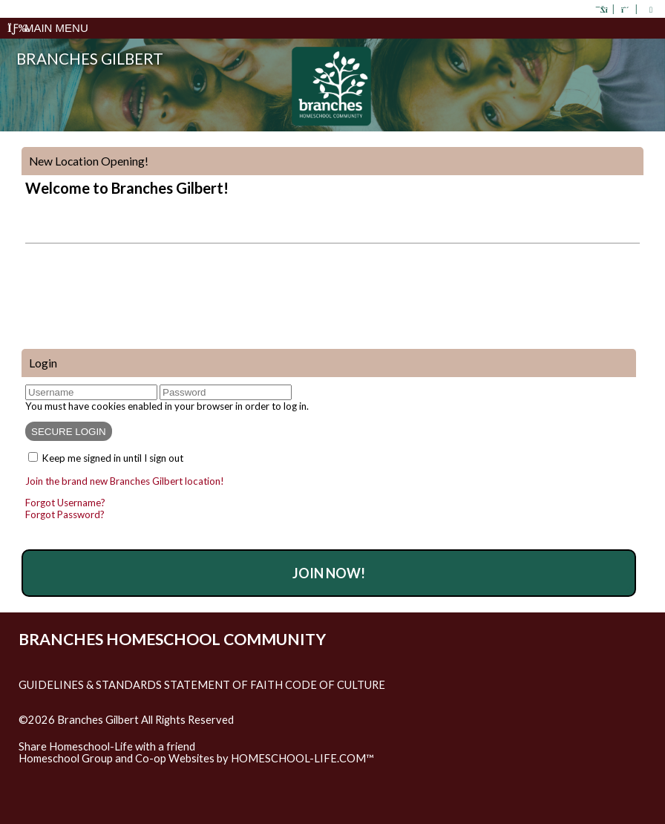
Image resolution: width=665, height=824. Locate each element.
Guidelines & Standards (90, 685)
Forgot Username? (65, 503)
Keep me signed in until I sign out (112, 458)
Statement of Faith (223, 685)
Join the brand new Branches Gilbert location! (124, 481)
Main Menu (47, 28)
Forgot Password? (65, 514)
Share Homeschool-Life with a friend (107, 746)
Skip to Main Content (81, 732)
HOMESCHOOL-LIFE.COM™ (302, 758)
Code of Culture (335, 685)
